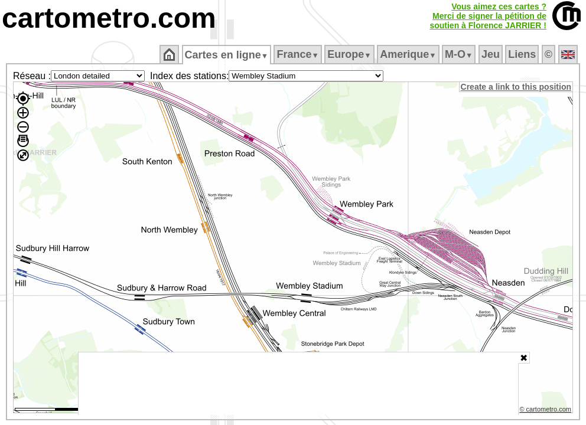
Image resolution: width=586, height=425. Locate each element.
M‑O (460, 54)
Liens (523, 54)
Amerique (409, 54)
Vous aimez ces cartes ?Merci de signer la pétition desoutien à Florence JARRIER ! (487, 16)
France (299, 54)
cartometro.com (109, 18)
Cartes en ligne (227, 55)
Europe (350, 54)
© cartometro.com (546, 410)
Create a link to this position (516, 86)
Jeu (491, 54)
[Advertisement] (298, 383)
